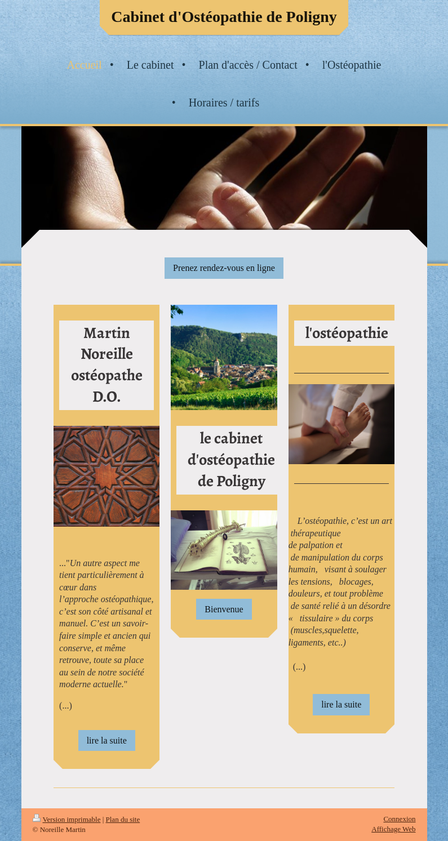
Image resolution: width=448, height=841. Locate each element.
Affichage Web (393, 829)
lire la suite (107, 740)
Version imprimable (67, 819)
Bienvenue (224, 609)
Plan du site (123, 819)
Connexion (399, 819)
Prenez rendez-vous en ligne (224, 268)
